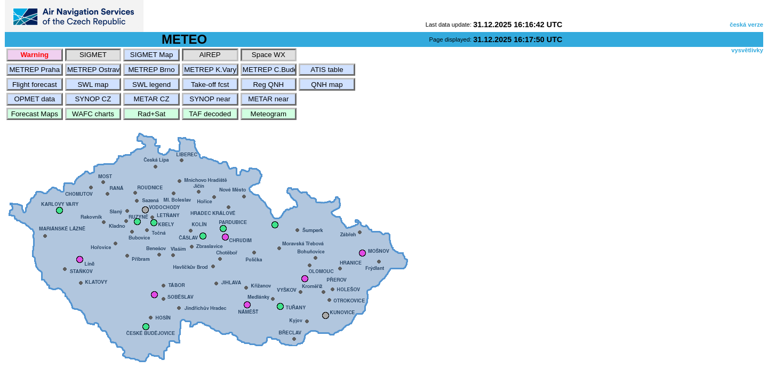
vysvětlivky (747, 50)
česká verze (746, 24)
